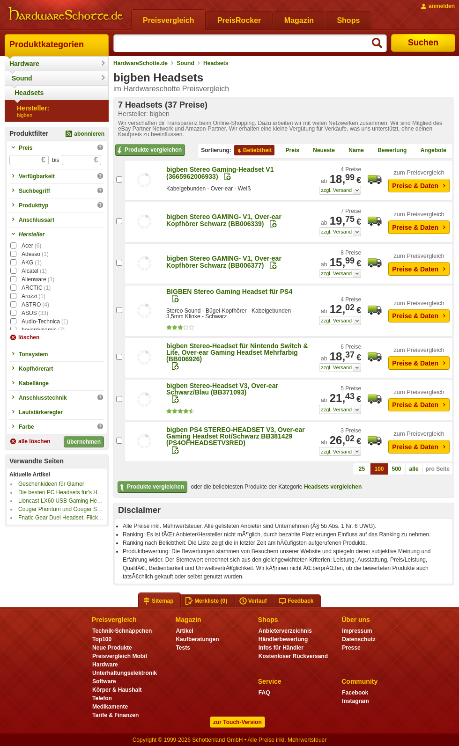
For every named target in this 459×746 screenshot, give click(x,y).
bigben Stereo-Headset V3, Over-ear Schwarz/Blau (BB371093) (222, 388)
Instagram (355, 701)
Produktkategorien (46, 44)
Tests (183, 647)
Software (104, 681)
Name (352, 150)
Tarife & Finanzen (115, 715)
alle (414, 469)
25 (362, 469)
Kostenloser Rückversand (293, 656)
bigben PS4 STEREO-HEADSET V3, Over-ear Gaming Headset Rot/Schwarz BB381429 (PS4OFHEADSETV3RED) (235, 436)
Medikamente (110, 706)
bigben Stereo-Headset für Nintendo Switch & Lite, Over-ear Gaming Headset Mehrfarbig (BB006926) (237, 352)
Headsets (29, 92)
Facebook (355, 692)
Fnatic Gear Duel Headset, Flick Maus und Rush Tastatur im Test (98, 517)
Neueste (320, 150)
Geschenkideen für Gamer (51, 484)
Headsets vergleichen (333, 486)
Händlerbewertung (283, 639)
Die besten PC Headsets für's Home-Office (71, 492)
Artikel (184, 631)
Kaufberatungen (197, 639)
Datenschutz (358, 639)
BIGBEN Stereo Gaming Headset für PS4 (229, 291)
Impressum (357, 631)
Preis (288, 150)
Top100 (101, 639)
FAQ (264, 692)
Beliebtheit (254, 150)
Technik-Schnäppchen (122, 631)
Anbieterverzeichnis (285, 631)
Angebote (429, 150)
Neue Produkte (112, 647)
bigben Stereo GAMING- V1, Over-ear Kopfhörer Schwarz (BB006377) (223, 262)
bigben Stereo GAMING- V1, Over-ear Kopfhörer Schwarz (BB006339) (223, 220)
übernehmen (84, 442)
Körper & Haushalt (117, 690)
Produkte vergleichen (149, 150)
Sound (22, 78)
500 (396, 469)
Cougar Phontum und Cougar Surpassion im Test (79, 509)
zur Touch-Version (237, 722)
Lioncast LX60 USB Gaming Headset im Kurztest (79, 500)
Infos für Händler (281, 647)
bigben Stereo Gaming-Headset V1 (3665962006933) (220, 173)
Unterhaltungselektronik (124, 673)
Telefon (102, 698)
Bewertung (388, 150)
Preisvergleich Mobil (119, 656)
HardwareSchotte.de (140, 63)
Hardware (24, 63)
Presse (351, 647)
